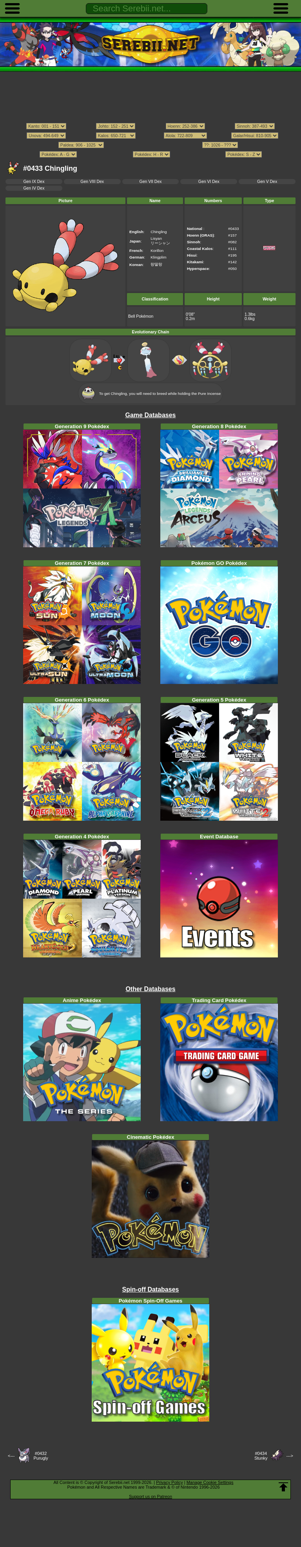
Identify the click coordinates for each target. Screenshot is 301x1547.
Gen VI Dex (208, 181)
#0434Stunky (261, 1455)
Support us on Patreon (150, 1496)
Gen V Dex (267, 181)
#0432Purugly (40, 1455)
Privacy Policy (169, 1482)
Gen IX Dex (33, 181)
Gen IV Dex (33, 188)
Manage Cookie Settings (210, 1482)
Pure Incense (209, 393)
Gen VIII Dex (92, 181)
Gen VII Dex (151, 181)
